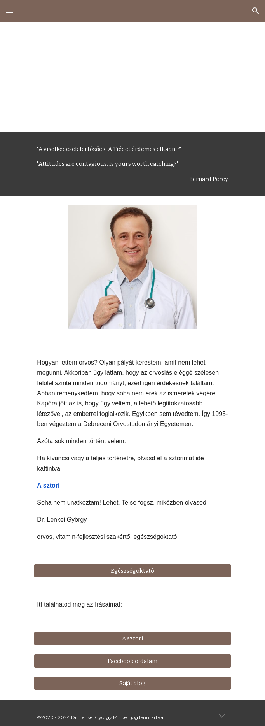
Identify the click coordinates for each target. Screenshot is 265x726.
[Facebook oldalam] (132, 661)
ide (200, 458)
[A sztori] (132, 638)
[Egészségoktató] (132, 571)
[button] (9, 10)
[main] (132, 77)
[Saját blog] (132, 683)
